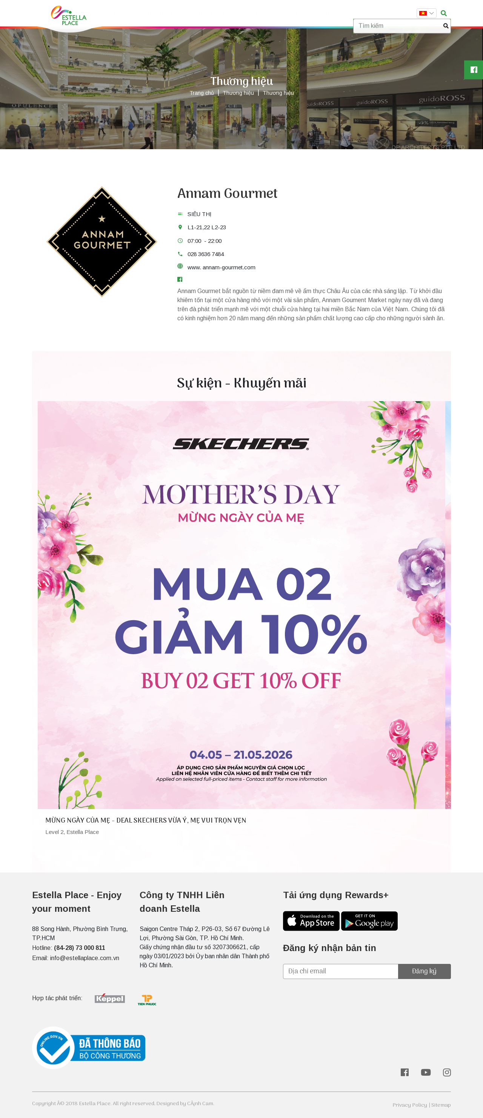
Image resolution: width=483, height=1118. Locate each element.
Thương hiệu (163, 13)
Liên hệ (324, 13)
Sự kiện (201, 13)
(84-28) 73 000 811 (79, 948)
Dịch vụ (232, 13)
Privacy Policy (409, 1105)
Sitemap (441, 1105)
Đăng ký (424, 971)
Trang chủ (121, 13)
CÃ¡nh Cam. (200, 1103)
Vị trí (297, 13)
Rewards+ (266, 13)
